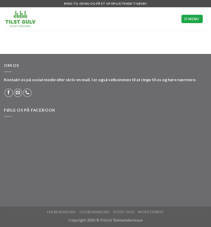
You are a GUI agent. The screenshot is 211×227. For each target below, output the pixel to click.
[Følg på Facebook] (8, 92)
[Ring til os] (27, 92)
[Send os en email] (18, 92)
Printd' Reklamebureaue (121, 220)
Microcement (151, 212)
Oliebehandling (94, 212)
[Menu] (192, 19)
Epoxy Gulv (124, 212)
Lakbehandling (61, 212)
